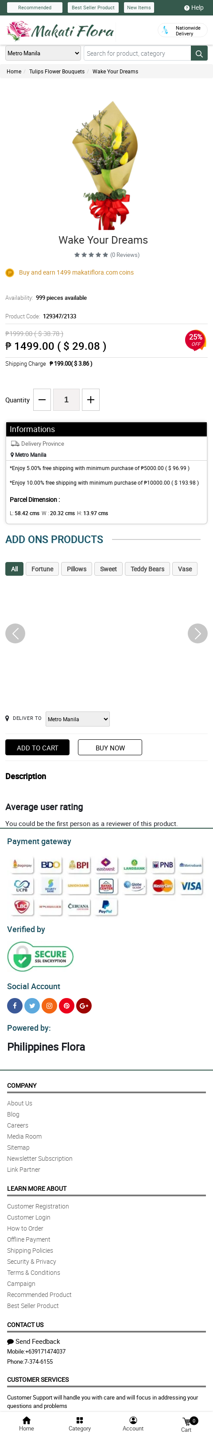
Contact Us (25, 1319)
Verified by (25, 926)
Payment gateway (35, 840)
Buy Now (110, 747)
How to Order (25, 1223)
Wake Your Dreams (115, 71)
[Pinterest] (66, 1002)
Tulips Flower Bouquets (57, 71)
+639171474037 (45, 1346)
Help (194, 7)
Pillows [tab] (76, 569)
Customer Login (28, 1212)
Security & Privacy (31, 1256)
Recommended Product (39, 1289)
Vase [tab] (185, 569)
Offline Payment (28, 1234)
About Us (19, 1098)
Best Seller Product (93, 7)
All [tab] (14, 569)
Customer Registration (38, 1201)
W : (54, 512)
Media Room (24, 1131)
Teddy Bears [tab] (147, 569)
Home (14, 71)
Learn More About (36, 1183)
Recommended (34, 7)
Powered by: (27, 1022)
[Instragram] (49, 1002)
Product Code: (39, 316)
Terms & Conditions (33, 1267)
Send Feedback (33, 1335)
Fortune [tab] (42, 569)
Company (21, 1080)
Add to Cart (37, 747)
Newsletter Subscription (40, 1153)
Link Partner (23, 1164)
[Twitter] (32, 1002)
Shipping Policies (30, 1245)
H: (85, 512)
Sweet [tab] (108, 569)
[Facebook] (15, 1002)
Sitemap (18, 1142)
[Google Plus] (84, 1002)
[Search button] (199, 53)
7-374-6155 (38, 1356)
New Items (139, 7)
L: (23, 512)
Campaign (21, 1278)
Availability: (43, 298)
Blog (13, 1109)
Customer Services (38, 1374)
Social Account (31, 982)
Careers (17, 1120)
